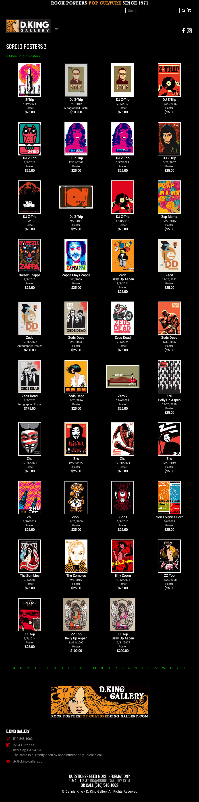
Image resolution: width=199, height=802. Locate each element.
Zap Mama (169, 221)
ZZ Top (169, 579)
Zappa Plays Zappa (76, 279)
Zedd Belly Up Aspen (123, 281)
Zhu (29, 463)
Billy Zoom (123, 579)
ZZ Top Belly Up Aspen (76, 640)
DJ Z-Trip (76, 104)
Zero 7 (122, 400)
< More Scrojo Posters (23, 56)
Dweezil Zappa (29, 279)
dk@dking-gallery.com (26, 761)
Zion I (76, 521)
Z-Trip (29, 104)
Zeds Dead (76, 341)
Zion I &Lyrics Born (169, 521)
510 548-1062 (19, 739)
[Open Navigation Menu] (57, 29)
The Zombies (29, 579)
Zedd (169, 279)
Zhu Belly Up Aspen (169, 402)
